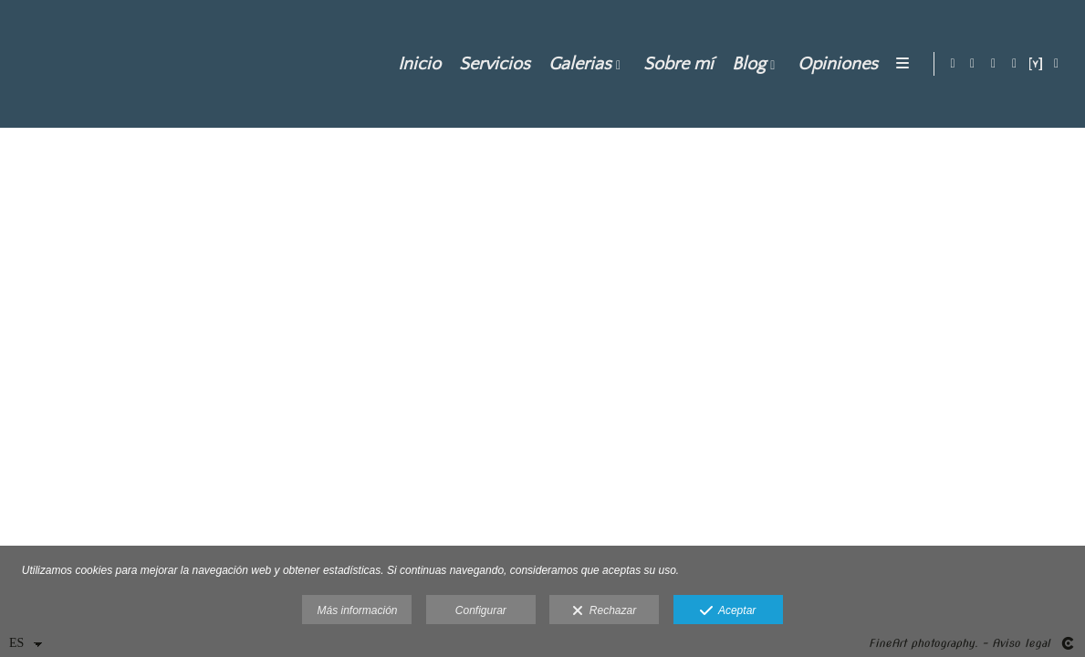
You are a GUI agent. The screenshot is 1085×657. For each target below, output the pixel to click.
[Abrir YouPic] (1036, 64)
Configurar (480, 610)
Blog (746, 64)
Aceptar (728, 611)
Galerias (577, 64)
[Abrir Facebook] (994, 64)
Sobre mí (676, 64)
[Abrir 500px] (1057, 64)
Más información (357, 610)
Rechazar (604, 611)
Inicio (416, 64)
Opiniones (835, 64)
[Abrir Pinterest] (1015, 64)
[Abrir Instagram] (973, 64)
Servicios (491, 64)
